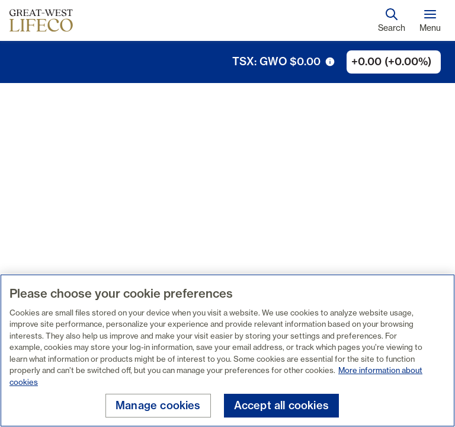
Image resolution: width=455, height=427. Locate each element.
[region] (227, 350)
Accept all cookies (281, 405)
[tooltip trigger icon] (330, 62)
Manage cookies (158, 405)
